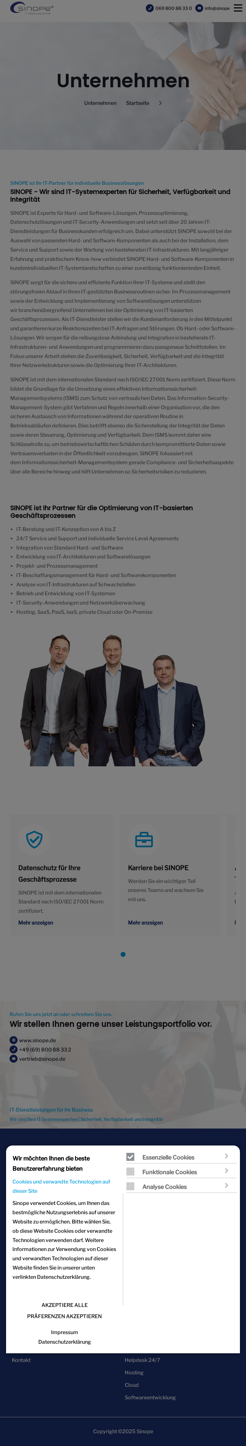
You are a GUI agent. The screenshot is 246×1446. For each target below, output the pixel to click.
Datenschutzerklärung (64, 1342)
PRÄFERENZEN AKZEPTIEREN (64, 1316)
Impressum (64, 1332)
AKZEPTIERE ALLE (64, 1305)
